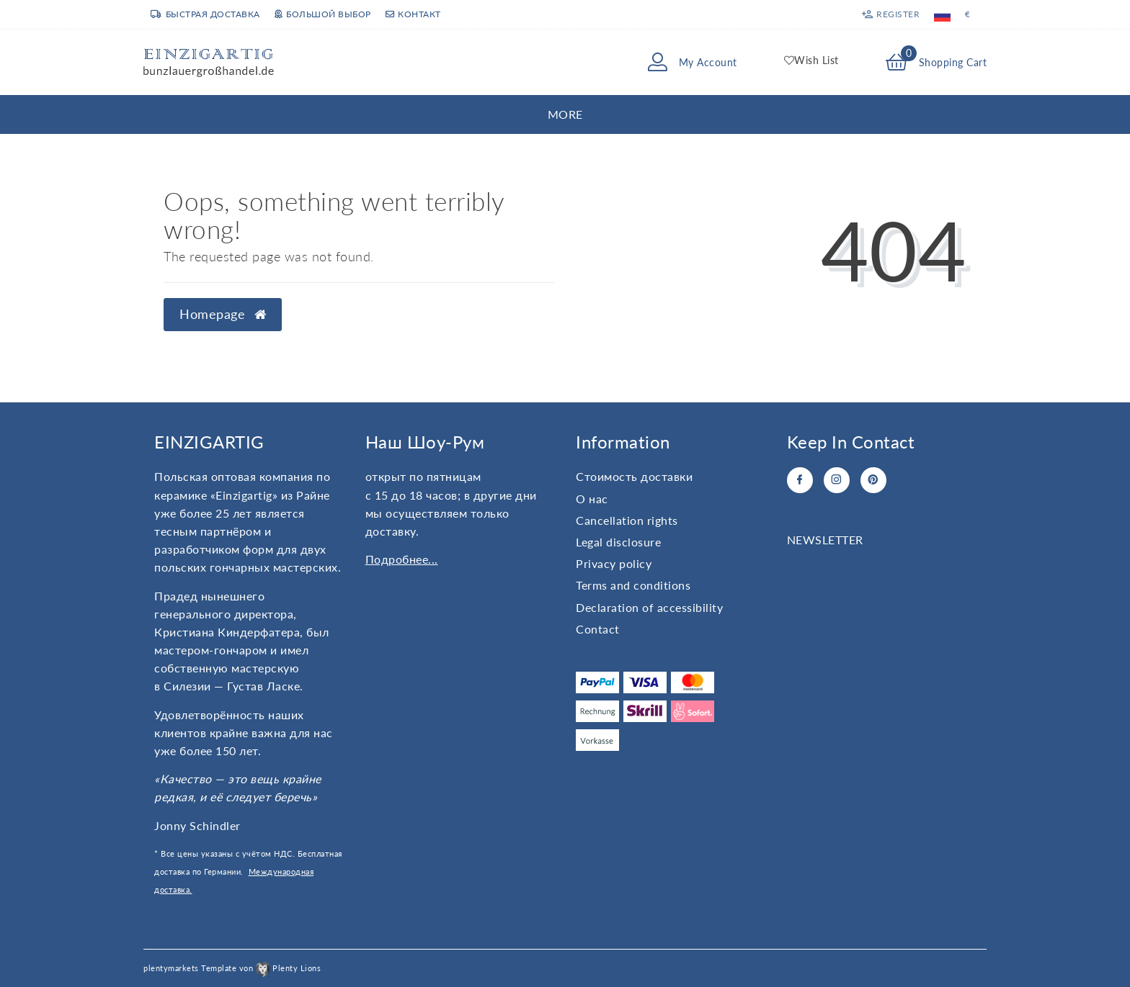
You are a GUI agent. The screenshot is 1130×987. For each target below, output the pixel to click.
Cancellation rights (627, 520)
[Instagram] (837, 480)
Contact (598, 629)
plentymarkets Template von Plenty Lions (232, 968)
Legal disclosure (618, 542)
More (565, 114)
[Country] (942, 14)
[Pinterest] (873, 480)
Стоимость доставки (634, 476)
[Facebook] (800, 480)
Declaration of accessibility (649, 607)
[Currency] (967, 14)
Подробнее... (401, 559)
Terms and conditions (633, 585)
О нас (592, 498)
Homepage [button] (222, 314)
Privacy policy (613, 563)
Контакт (413, 14)
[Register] (890, 14)
